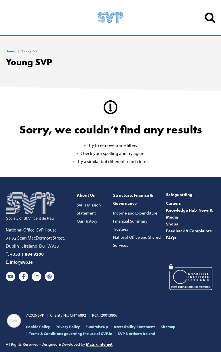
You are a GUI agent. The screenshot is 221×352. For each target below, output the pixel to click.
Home (11, 51)
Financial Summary (130, 221)
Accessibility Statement (134, 326)
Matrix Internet (99, 344)
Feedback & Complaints (189, 231)
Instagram (49, 277)
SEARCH (210, 17)
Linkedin (36, 277)
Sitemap (168, 326)
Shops (172, 224)
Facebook (23, 277)
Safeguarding (179, 194)
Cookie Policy (38, 326)
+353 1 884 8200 (27, 254)
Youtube (11, 277)
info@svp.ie (21, 262)
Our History (87, 221)
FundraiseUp (96, 326)
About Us (86, 195)
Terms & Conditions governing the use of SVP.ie (70, 333)
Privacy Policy (68, 326)
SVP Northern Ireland (136, 333)
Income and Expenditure (135, 213)
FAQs (171, 237)
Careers (173, 203)
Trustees (120, 229)
